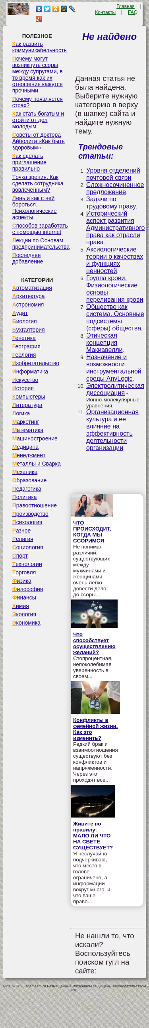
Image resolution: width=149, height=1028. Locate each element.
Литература (27, 405)
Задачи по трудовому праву (111, 203)
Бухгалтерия (28, 329)
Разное (21, 530)
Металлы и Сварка (36, 463)
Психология (27, 522)
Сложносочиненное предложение (115, 188)
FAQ (132, 12)
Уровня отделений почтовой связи (113, 174)
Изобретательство (36, 363)
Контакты (105, 12)
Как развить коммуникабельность (39, 47)
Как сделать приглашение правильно (29, 162)
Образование (29, 480)
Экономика (26, 622)
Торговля (24, 572)
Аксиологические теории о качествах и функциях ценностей (114, 260)
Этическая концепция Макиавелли (104, 342)
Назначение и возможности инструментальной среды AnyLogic (113, 368)
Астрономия (28, 304)
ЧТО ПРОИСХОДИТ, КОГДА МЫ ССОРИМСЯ (92, 532)
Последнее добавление (27, 258)
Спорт (20, 555)
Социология (27, 547)
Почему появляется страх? (37, 102)
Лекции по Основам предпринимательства (41, 243)
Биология (24, 321)
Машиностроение (35, 438)
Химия (20, 606)
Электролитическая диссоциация (115, 389)
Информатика (30, 371)
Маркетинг (25, 422)
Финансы (24, 597)
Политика (24, 497)
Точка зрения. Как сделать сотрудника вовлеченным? (38, 183)
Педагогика (26, 488)
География (26, 346)
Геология (24, 355)
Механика (25, 472)
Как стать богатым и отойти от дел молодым (38, 120)
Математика (28, 430)
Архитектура (28, 296)
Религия (22, 539)
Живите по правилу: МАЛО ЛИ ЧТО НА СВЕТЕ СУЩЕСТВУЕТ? (93, 836)
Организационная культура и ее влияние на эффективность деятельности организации (112, 430)
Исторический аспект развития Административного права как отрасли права (115, 228)
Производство (30, 514)
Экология (24, 614)
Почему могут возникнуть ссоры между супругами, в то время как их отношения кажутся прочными (37, 74)
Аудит (20, 313)
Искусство (25, 380)
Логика (21, 413)
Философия (27, 589)
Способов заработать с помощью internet (40, 228)
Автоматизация (32, 288)
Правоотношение (34, 505)
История (23, 388)
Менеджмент (29, 455)
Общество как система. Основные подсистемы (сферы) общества (115, 317)
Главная (125, 6)
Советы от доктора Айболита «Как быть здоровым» (38, 141)
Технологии (27, 564)
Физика (21, 581)
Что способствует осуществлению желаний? (94, 643)
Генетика (24, 338)
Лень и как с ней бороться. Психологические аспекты (34, 207)
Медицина (25, 447)
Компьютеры (28, 396)
